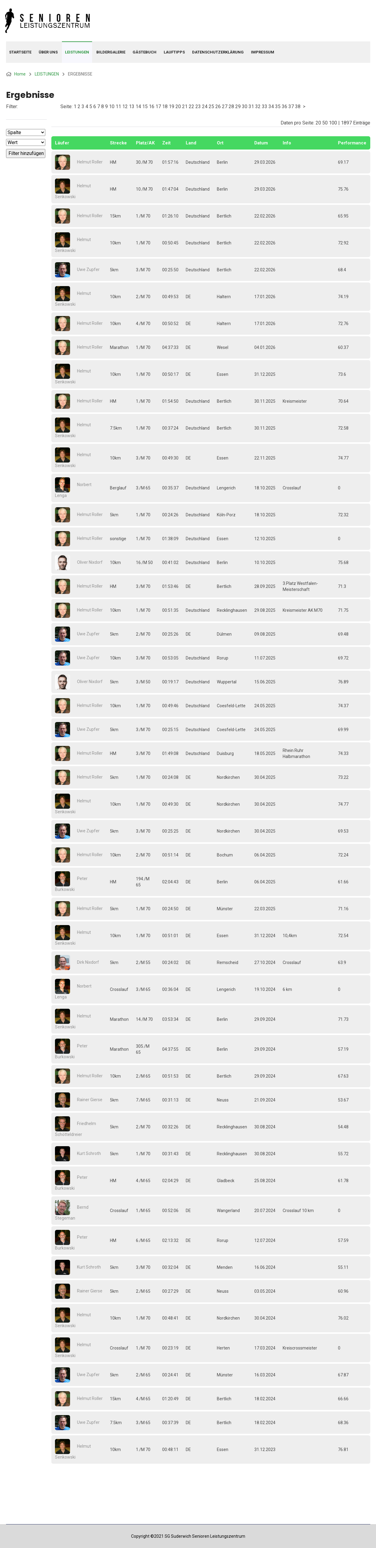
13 (131, 106)
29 (238, 106)
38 (297, 106)
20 (178, 106)
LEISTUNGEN (77, 52)
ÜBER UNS (48, 52)
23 (198, 106)
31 (251, 106)
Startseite (20, 52)
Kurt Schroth (89, 1153)
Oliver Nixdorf (90, 562)
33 (264, 106)
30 (244, 106)
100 (333, 123)
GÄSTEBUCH (144, 52)
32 (258, 106)
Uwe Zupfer (88, 269)
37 (291, 106)
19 (171, 106)
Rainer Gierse (89, 1099)
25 (211, 106)
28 (231, 106)
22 (191, 106)
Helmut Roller (90, 162)
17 (158, 106)
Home (20, 74)
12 (125, 106)
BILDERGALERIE (110, 52)
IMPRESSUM (262, 52)
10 (111, 106)
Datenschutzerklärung (218, 52)
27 (224, 106)
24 (204, 106)
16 (151, 106)
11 (118, 106)
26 (218, 106)
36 (284, 106)
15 (145, 106)
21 (185, 106)
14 (138, 106)
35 (278, 106)
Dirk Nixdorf (88, 962)
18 (165, 106)
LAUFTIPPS (174, 52)
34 (271, 106)
